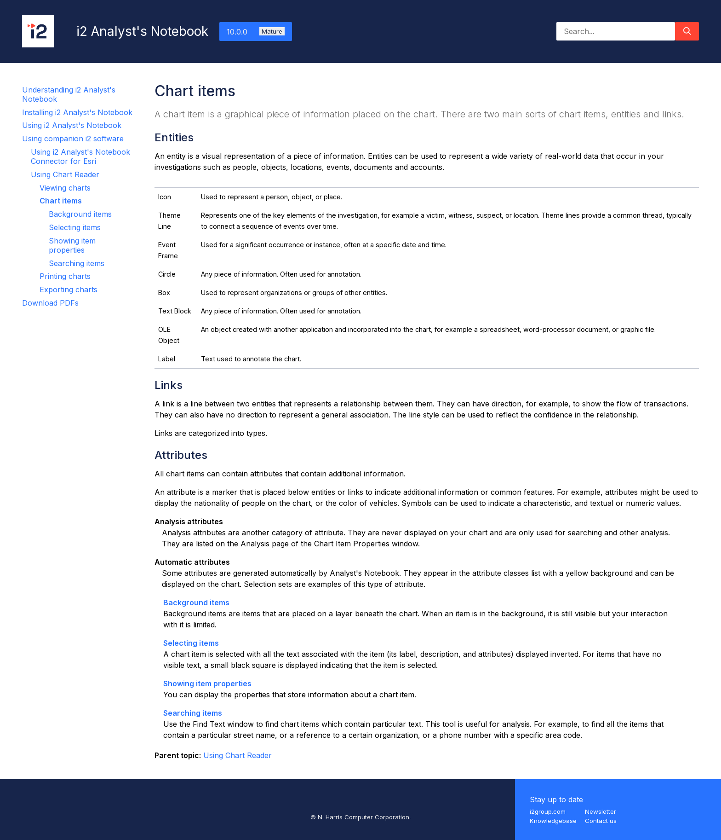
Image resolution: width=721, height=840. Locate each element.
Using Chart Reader (65, 174)
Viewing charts (65, 187)
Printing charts (65, 276)
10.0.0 (256, 31)
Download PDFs (50, 302)
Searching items (76, 263)
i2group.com (548, 811)
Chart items (61, 200)
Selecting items (75, 227)
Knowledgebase (553, 820)
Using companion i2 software (73, 138)
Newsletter (600, 811)
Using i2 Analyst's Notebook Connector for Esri (80, 156)
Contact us (601, 820)
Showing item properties (72, 245)
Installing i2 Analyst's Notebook (77, 112)
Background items (80, 214)
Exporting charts (68, 289)
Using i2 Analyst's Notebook (71, 125)
